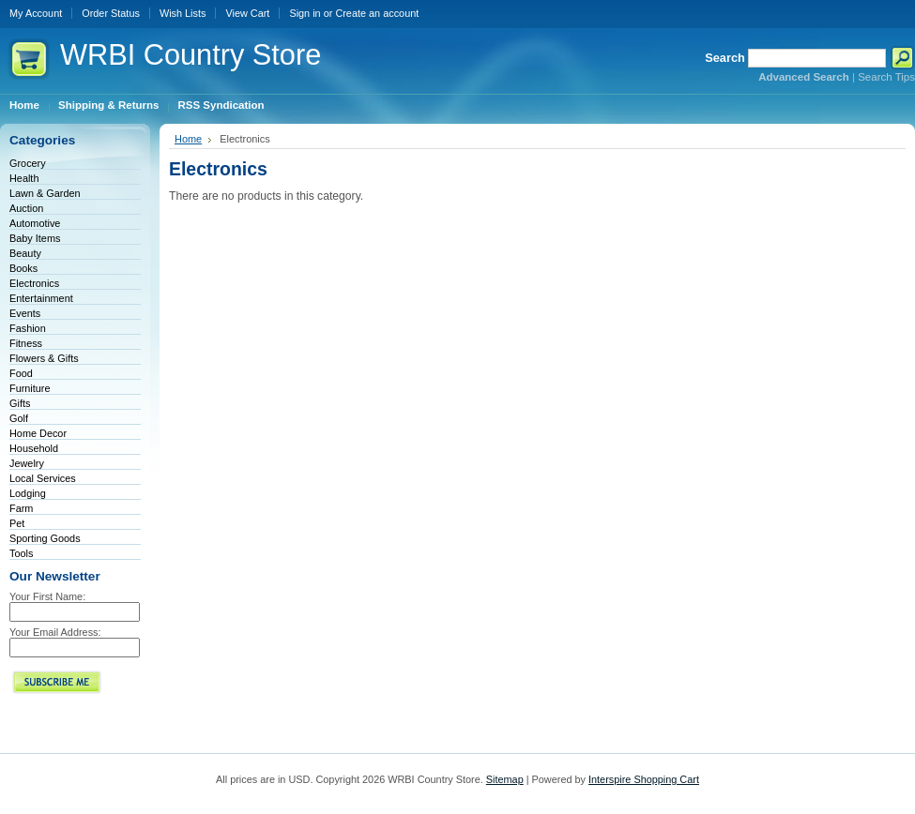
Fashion (27, 328)
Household (33, 448)
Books (23, 268)
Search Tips (886, 77)
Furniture (30, 388)
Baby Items (34, 238)
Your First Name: (47, 596)
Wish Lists (183, 13)
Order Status (111, 13)
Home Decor (38, 433)
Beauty (25, 253)
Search (725, 58)
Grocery (27, 163)
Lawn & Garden (45, 193)
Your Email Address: (55, 632)
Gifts (19, 403)
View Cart (247, 13)
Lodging (27, 493)
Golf (18, 418)
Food (21, 373)
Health (23, 178)
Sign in (304, 13)
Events (24, 313)
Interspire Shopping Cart (643, 779)
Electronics (34, 283)
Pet (16, 523)
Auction (26, 208)
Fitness (25, 343)
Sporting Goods (45, 538)
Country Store (190, 54)
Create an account (377, 13)
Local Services (42, 478)
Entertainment (41, 298)
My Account (35, 13)
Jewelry (26, 463)
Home (188, 138)
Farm (21, 508)
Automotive (34, 223)
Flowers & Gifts (44, 358)
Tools (21, 553)
